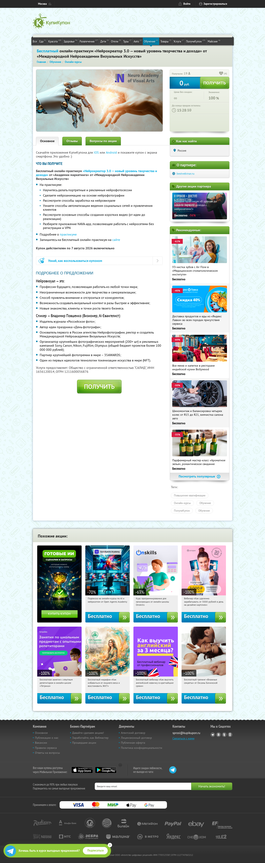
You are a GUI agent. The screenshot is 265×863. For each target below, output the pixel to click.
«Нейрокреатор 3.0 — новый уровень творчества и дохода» (96, 173)
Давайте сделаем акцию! (88, 733)
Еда (42, 41)
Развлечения (89, 41)
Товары (165, 41)
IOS (97, 152)
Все (35, 41)
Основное (47, 141)
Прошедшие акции (84, 742)
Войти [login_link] (186, 4)
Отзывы (72, 141)
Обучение (151, 41)
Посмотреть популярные (200, 476)
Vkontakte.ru (218, 734)
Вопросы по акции (103, 141)
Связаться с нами (183, 738)
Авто (138, 41)
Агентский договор (133, 733)
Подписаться (95, 850)
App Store (82, 770)
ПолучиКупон (195, 41)
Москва (42, 4)
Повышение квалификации (189, 495)
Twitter (224, 734)
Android (112, 152)
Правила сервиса (46, 748)
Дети (104, 41)
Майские (214, 41)
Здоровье (70, 41)
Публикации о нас (46, 738)
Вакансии (41, 742)
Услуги (179, 41)
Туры (127, 41)
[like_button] (221, 74)
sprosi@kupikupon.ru (186, 733)
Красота (54, 41)
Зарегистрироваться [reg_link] (215, 4)
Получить (99, 386)
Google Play (106, 770)
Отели (116, 41)
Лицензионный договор (136, 738)
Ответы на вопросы (47, 753)
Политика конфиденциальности (141, 748)
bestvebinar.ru (185, 173)
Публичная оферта (133, 742)
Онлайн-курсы (182, 503)
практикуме (68, 234)
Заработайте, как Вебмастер (90, 738)
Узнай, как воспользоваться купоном (75, 261)
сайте (116, 240)
